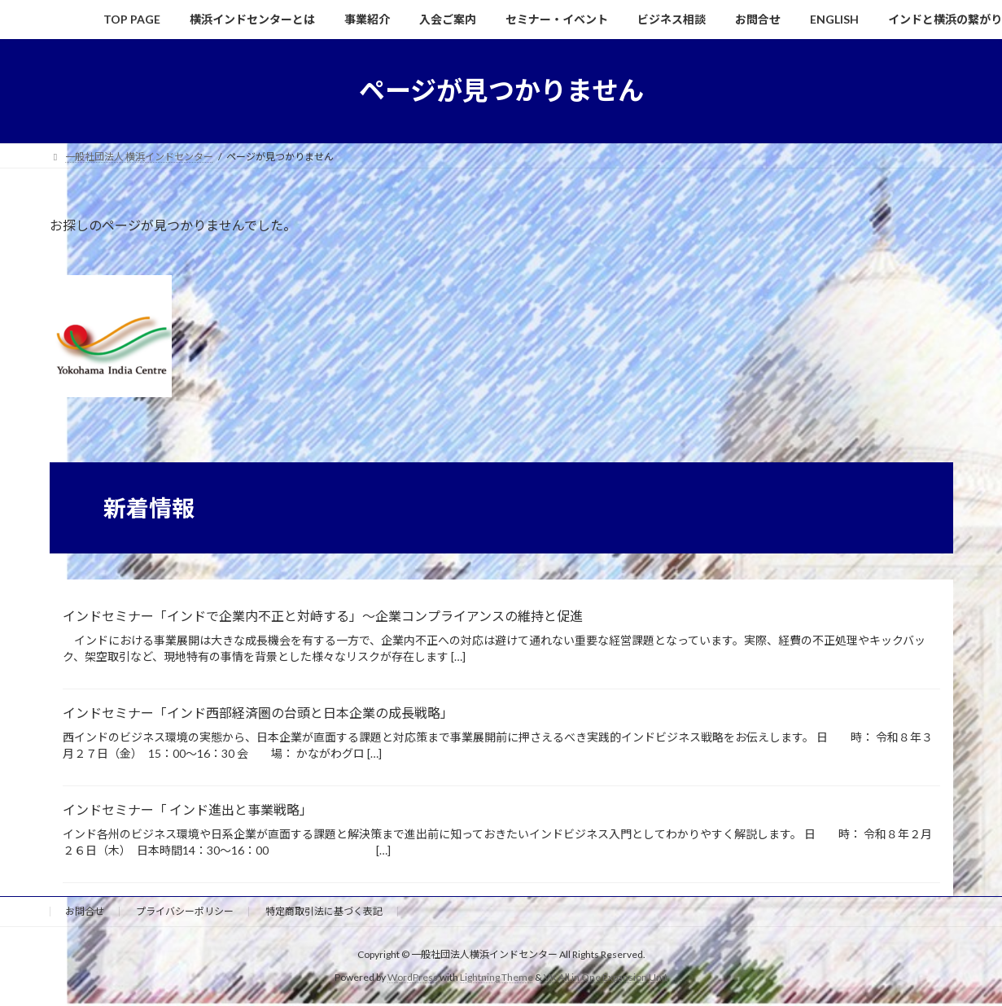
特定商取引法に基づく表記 (324, 911)
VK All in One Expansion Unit (605, 977)
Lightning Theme (496, 977)
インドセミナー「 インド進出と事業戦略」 (188, 809)
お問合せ (84, 911)
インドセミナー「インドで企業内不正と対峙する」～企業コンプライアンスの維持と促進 (323, 615)
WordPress (412, 977)
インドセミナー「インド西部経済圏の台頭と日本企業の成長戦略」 (258, 712)
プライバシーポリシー (185, 911)
